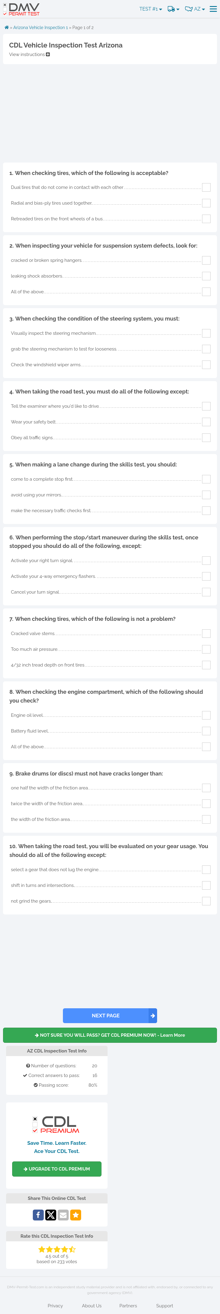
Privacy (55, 1306)
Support (164, 1306)
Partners (128, 1306)
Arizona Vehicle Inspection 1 (40, 27)
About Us (91, 1306)
